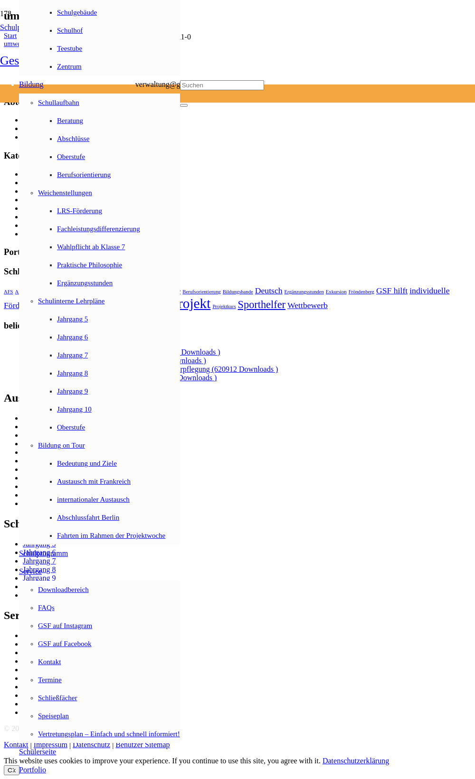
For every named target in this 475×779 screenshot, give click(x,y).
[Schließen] (184, 105)
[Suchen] (222, 85)
